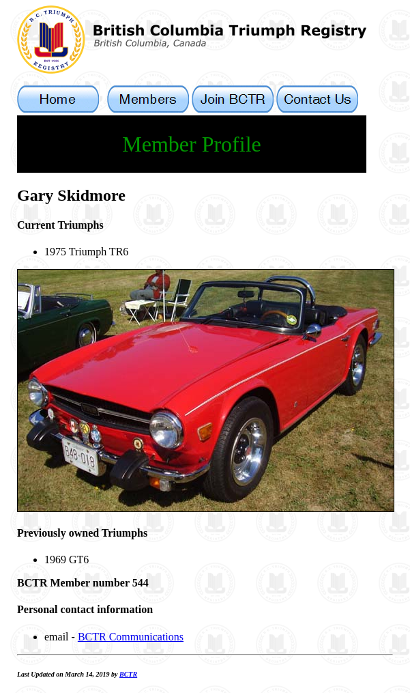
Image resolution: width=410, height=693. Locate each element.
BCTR (128, 674)
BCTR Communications (131, 636)
